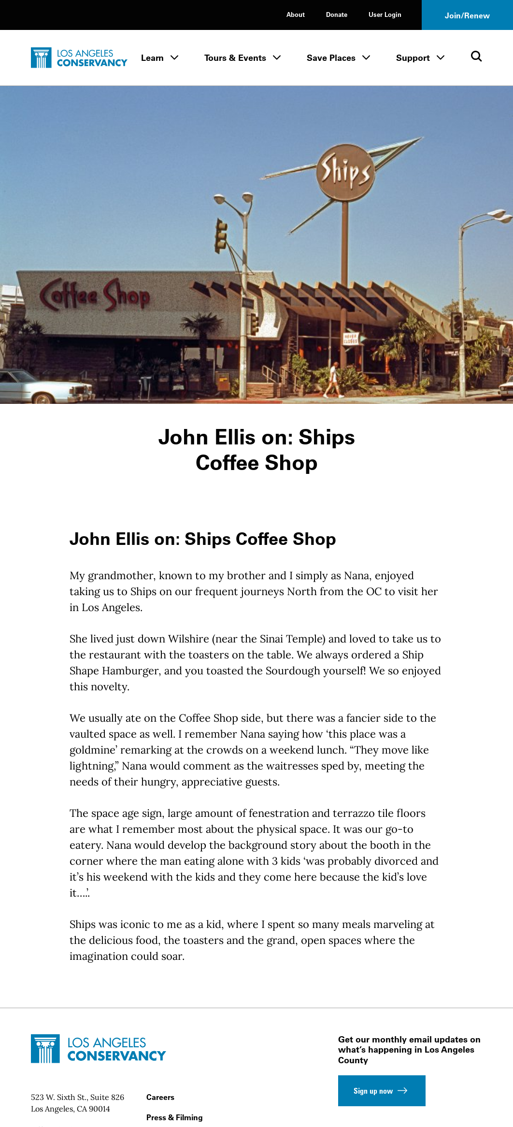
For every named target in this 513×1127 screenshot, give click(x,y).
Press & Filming (174, 1117)
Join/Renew (467, 15)
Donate (336, 14)
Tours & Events (235, 57)
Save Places (331, 57)
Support (413, 57)
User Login (385, 14)
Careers (160, 1097)
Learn (152, 57)
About (295, 14)
